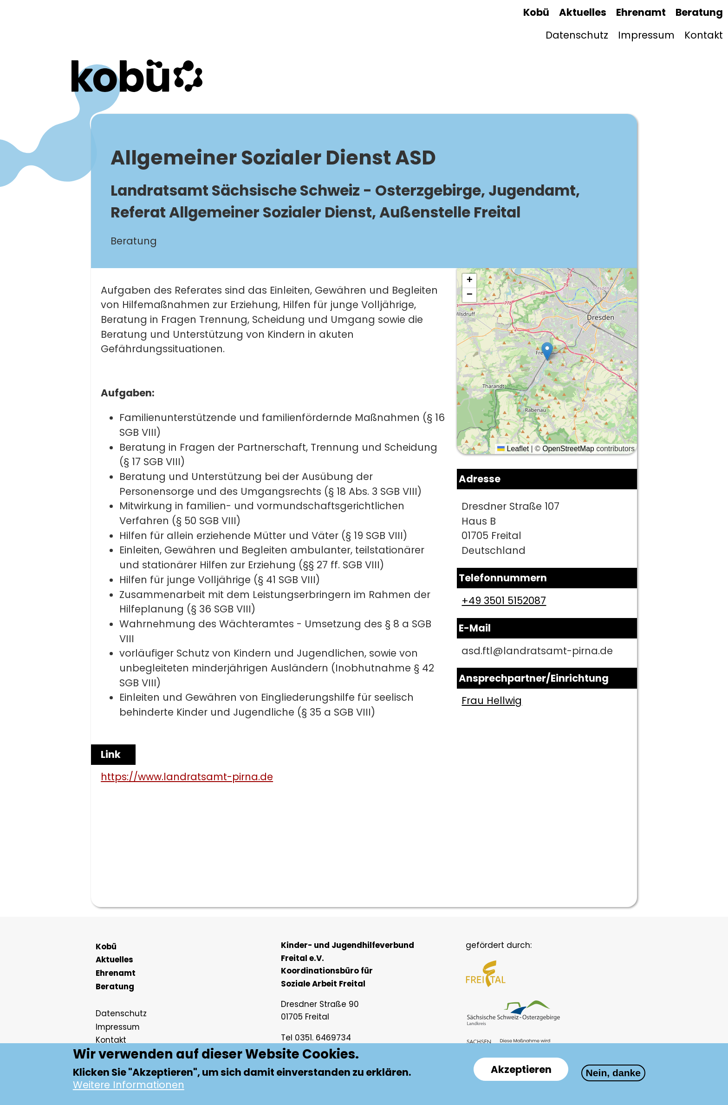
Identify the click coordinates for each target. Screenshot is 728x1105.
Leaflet (513, 449)
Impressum (646, 35)
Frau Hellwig (492, 700)
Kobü (536, 12)
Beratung (699, 12)
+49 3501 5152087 (504, 600)
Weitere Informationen (128, 1085)
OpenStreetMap (568, 449)
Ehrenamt (641, 12)
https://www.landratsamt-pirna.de (187, 776)
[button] (547, 351)
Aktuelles (582, 12)
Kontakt (703, 35)
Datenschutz (577, 35)
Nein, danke (613, 1072)
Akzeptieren (521, 1069)
